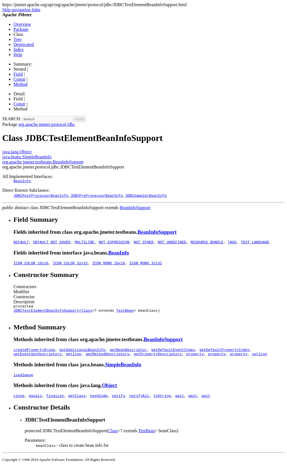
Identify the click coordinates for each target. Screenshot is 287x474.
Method (20, 84)
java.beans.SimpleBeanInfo (27, 156)
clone (18, 403)
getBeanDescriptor (128, 354)
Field (18, 74)
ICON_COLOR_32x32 (70, 265)
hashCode (98, 403)
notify (118, 403)
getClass (76, 403)
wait (179, 403)
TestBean (125, 314)
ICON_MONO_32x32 (145, 265)
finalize (55, 403)
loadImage (23, 381)
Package (20, 29)
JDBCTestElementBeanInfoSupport (46, 314)
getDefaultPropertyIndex (224, 354)
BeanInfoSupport (135, 208)
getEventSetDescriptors (37, 359)
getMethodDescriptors (107, 359)
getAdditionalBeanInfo (82, 354)
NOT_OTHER (143, 243)
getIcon (73, 359)
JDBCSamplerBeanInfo (145, 196)
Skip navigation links (21, 9)
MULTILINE (84, 243)
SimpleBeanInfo (123, 370)
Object (109, 392)
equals (35, 403)
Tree (17, 39)
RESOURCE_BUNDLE (207, 243)
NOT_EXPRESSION (114, 243)
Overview (22, 24)
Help (17, 54)
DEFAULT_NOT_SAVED (51, 243)
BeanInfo (22, 181)
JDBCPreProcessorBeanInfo (96, 196)
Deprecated (23, 44)
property (194, 359)
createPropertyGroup (34, 354)
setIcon (259, 359)
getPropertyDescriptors (158, 359)
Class (86, 314)
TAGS (232, 243)
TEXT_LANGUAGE (255, 243)
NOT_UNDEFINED (172, 243)
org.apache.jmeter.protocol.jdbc (46, 124)
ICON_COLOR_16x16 (30, 265)
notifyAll (139, 403)
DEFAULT (21, 243)
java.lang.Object (17, 151)
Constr (19, 79)
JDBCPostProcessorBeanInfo (40, 196)
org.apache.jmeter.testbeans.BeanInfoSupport (43, 161)
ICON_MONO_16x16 (108, 265)
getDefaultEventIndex (173, 354)
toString (162, 403)
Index (18, 49)
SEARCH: (11, 118)
